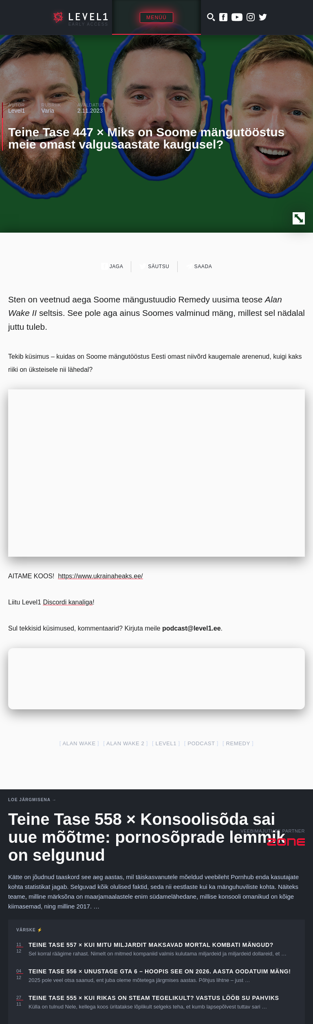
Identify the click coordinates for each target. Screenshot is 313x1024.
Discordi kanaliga (68, 602)
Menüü (156, 17)
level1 (166, 743)
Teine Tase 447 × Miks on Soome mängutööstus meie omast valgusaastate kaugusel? (146, 138)
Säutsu (154, 266)
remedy (238, 743)
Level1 (16, 110)
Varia (47, 110)
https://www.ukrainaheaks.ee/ (100, 576)
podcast (201, 743)
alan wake (79, 743)
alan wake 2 (125, 743)
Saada (199, 266)
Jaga (112, 266)
